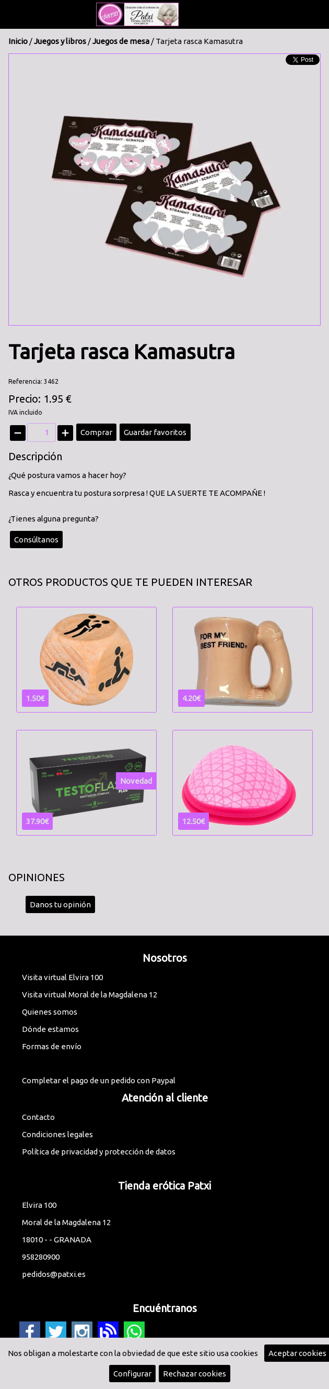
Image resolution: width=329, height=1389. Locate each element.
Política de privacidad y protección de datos (98, 1151)
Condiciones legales (57, 1134)
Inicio (18, 41)
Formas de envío (51, 1046)
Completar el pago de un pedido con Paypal (98, 1080)
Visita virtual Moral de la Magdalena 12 (89, 994)
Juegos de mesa (120, 41)
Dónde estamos (50, 1029)
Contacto (38, 1117)
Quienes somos (49, 1011)
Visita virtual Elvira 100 (62, 977)
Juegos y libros (60, 41)
